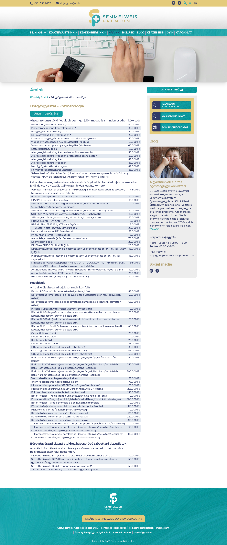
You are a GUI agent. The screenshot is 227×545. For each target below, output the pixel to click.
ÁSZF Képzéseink (122, 532)
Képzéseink (155, 32)
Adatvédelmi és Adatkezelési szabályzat (77, 528)
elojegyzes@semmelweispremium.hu (172, 255)
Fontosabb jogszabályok (113, 528)
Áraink (114, 32)
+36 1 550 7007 (40, 3)
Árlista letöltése (46, 113)
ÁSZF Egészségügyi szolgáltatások (92, 532)
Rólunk (128, 32)
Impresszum (162, 528)
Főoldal (34, 97)
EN (195, 3)
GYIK (170, 32)
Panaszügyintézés (143, 532)
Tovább (155, 229)
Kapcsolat (184, 32)
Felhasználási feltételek (141, 528)
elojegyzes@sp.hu (68, 3)
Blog (140, 32)
